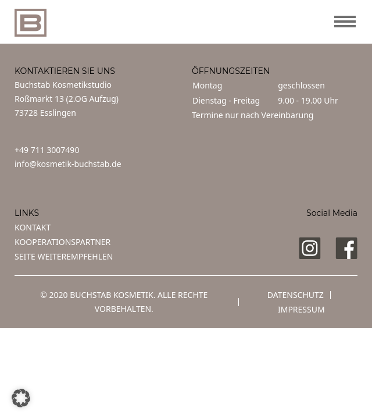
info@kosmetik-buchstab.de (68, 163)
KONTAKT (33, 227)
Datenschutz (295, 294)
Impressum (301, 309)
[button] (21, 398)
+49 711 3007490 (47, 149)
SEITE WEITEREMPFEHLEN (64, 256)
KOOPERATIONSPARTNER (62, 241)
